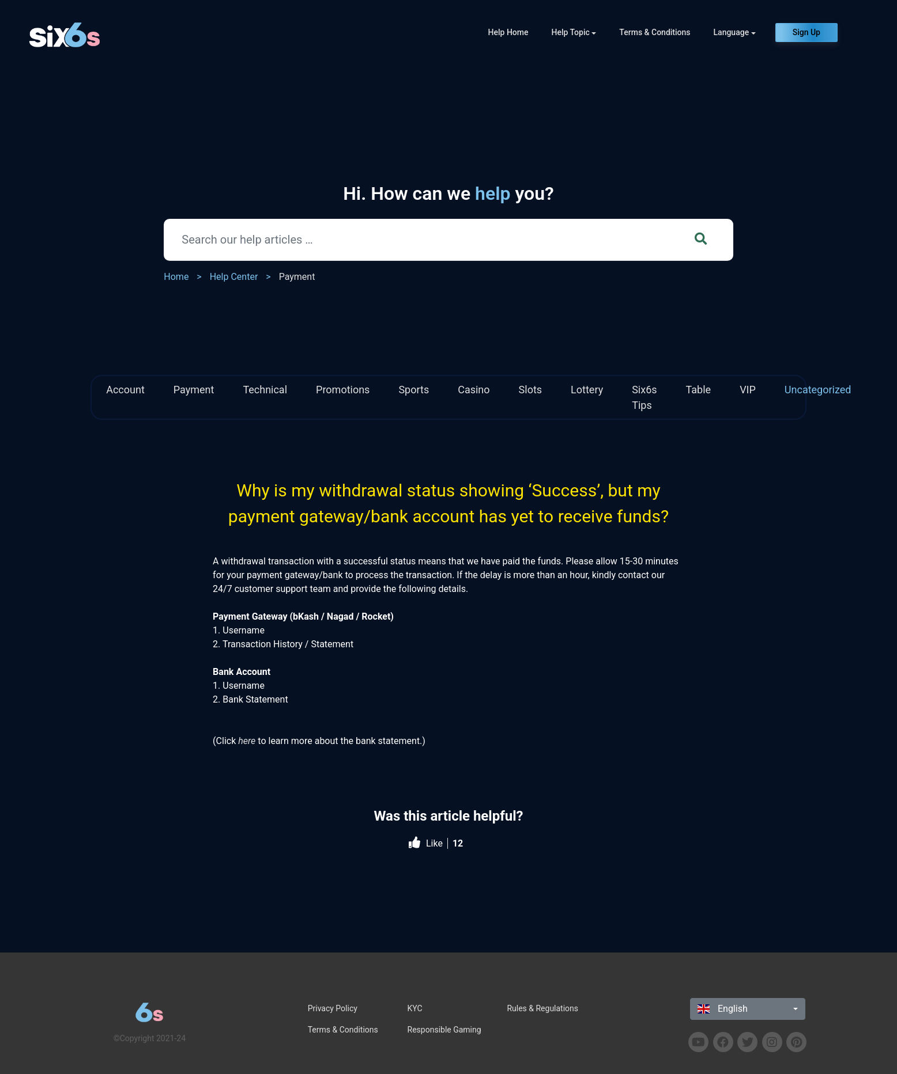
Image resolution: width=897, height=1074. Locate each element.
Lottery (587, 390)
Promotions (343, 390)
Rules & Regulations (542, 1008)
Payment (297, 276)
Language (731, 32)
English (723, 1008)
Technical (265, 390)
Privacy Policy (332, 1008)
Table (698, 390)
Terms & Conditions (654, 32)
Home (176, 276)
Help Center (234, 276)
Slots (530, 390)
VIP (748, 390)
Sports (413, 390)
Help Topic (571, 32)
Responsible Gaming (444, 1029)
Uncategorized (818, 390)
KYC (415, 1008)
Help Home (508, 32)
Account (125, 390)
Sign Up (806, 32)
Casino (473, 390)
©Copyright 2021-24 (150, 1038)
